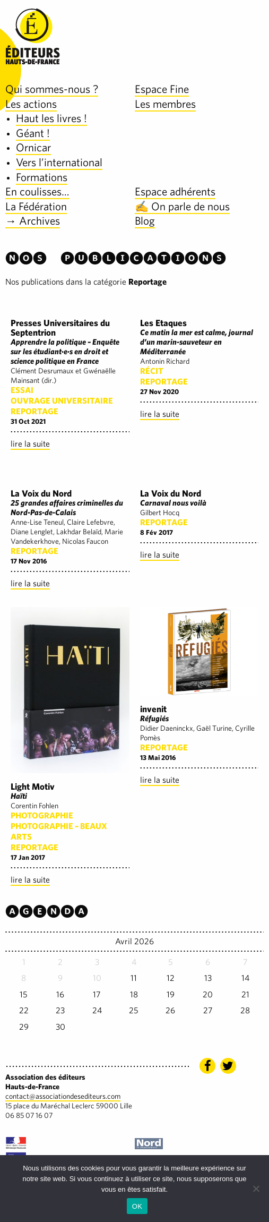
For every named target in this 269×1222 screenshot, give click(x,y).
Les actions (31, 103)
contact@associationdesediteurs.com (62, 1096)
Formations (41, 177)
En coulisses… (37, 191)
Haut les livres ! (51, 118)
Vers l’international (59, 162)
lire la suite (30, 444)
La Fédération (36, 206)
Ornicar (33, 147)
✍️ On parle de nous (182, 206)
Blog (145, 220)
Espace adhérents (175, 191)
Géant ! (33, 133)
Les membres (165, 103)
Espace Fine (162, 89)
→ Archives (32, 220)
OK (137, 1206)
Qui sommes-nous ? (51, 89)
